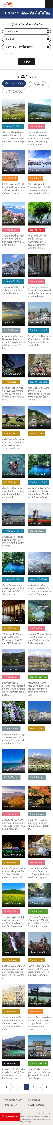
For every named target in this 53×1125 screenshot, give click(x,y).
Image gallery (9, 1105)
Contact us (34, 1100)
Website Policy (36, 1105)
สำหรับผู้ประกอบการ (13, 1100)
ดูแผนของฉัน (10, 1116)
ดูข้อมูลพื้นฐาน (9, 100)
